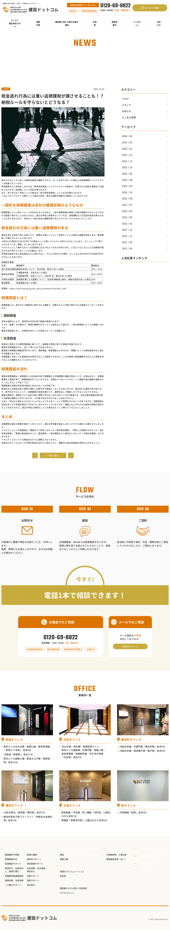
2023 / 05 (127, 186)
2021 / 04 (127, 248)
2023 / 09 (127, 173)
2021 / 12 (127, 229)
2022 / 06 (127, 211)
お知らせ (46, 60)
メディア (126, 105)
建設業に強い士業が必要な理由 (78, 850)
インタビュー (114, 850)
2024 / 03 (127, 136)
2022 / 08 (127, 198)
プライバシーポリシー (152, 864)
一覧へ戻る (53, 456)
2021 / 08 (127, 242)
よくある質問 (129, 117)
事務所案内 (67, 884)
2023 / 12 (127, 154)
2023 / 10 (127, 167)
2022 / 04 (127, 217)
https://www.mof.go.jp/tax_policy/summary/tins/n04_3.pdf (40, 288)
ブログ (6, 89)
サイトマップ (148, 871)
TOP (36, 60)
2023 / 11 (127, 161)
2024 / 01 (127, 148)
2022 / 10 (127, 192)
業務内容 (9, 850)
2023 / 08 (127, 179)
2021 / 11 (127, 236)
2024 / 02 (127, 142)
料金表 (65, 867)
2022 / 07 (127, 204)
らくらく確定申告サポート (155, 850)
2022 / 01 (127, 223)
